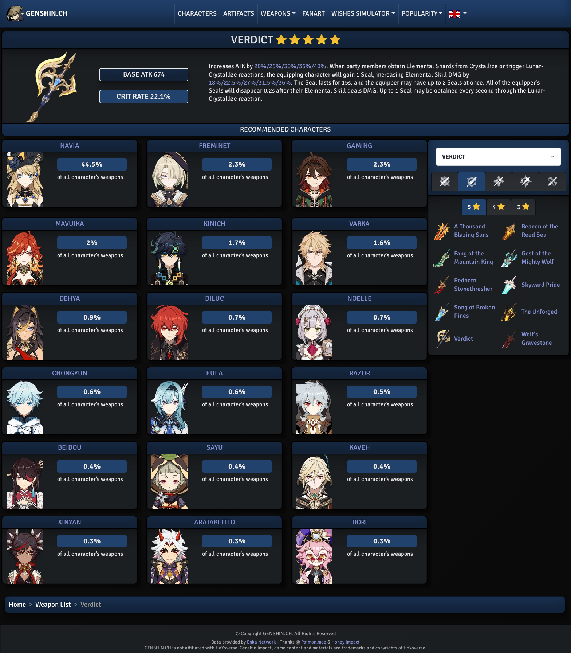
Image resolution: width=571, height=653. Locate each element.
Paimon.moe (313, 642)
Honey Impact (345, 642)
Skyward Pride (540, 285)
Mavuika (69, 223)
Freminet (214, 145)
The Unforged (539, 312)
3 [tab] (523, 206)
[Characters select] (498, 157)
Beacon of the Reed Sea (539, 230)
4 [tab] (498, 206)
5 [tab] (474, 206)
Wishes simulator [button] (360, 13)
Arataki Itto (214, 522)
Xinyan (69, 522)
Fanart (313, 13)
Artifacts (238, 13)
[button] (458, 14)
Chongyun (69, 373)
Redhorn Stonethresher (473, 284)
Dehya (69, 298)
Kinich (214, 223)
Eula (214, 373)
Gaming (359, 145)
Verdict (463, 339)
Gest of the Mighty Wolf (537, 257)
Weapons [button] (275, 13)
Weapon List (53, 604)
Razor (359, 373)
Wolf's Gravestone (536, 338)
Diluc (214, 298)
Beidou (70, 447)
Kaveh (359, 447)
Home (17, 604)
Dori (359, 522)
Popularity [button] (419, 13)
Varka (359, 223)
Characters (197, 13)
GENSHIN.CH (37, 14)
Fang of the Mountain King (473, 257)
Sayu (214, 447)
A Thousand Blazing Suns (471, 230)
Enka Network (261, 642)
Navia (69, 145)
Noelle (359, 298)
